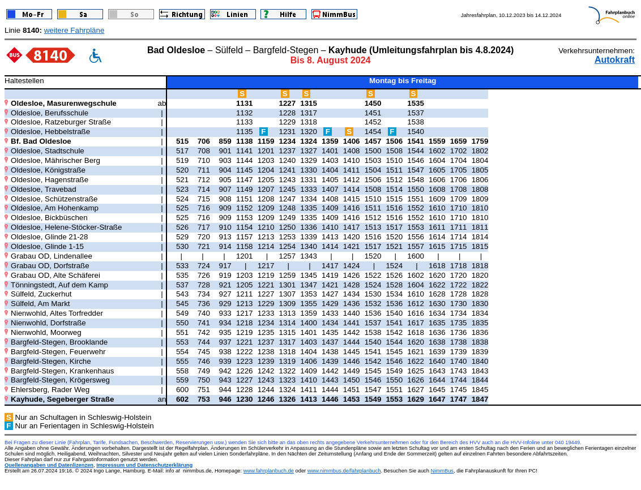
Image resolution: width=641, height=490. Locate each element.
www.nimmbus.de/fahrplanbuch (344, 471)
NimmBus (442, 471)
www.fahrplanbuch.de (268, 471)
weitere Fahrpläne (74, 30)
